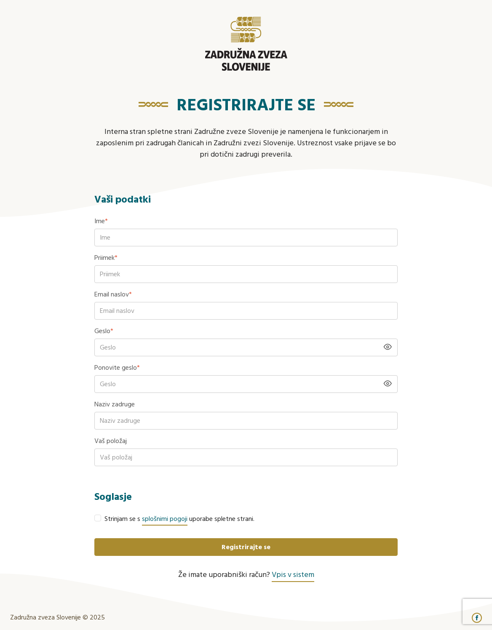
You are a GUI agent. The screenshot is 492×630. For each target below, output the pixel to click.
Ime (101, 221)
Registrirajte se (246, 547)
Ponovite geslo (117, 368)
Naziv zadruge (114, 405)
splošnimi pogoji (164, 519)
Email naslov (113, 295)
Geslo (103, 331)
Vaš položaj (110, 441)
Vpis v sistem (293, 575)
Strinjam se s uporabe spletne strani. (179, 519)
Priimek (106, 258)
